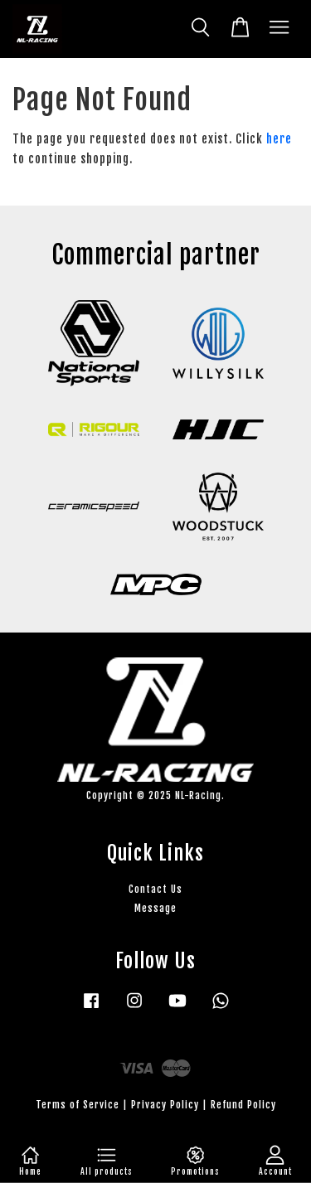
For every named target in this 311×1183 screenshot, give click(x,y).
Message (155, 908)
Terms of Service (77, 1104)
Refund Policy (243, 1104)
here (279, 139)
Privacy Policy (165, 1104)
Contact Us (155, 889)
